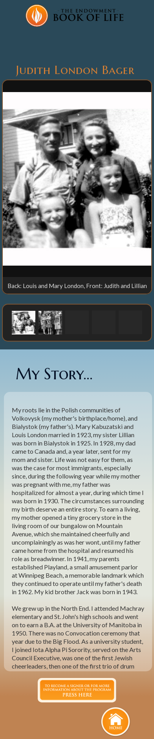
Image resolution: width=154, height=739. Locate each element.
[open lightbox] (77, 178)
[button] (23, 322)
